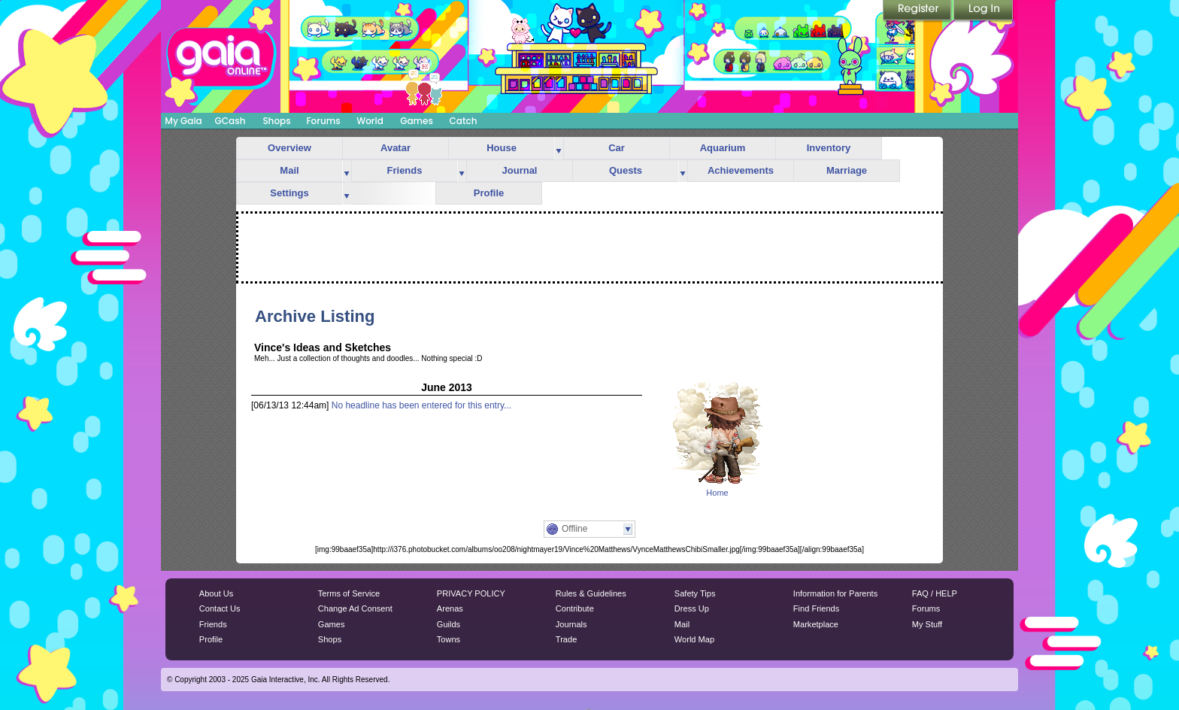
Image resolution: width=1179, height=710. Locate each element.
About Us (216, 593)
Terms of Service (349, 593)
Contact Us (220, 608)
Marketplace (815, 624)
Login (983, 11)
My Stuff (927, 624)
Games (416, 120)
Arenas (450, 608)
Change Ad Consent (355, 608)
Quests (625, 170)
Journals (571, 624)
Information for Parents (835, 593)
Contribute (575, 608)
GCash (230, 120)
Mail (289, 170)
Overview (289, 147)
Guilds (448, 624)
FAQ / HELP (934, 593)
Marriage (846, 170)
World (369, 120)
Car (616, 147)
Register (918, 11)
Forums (323, 120)
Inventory (829, 147)
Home (717, 492)
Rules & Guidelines (591, 593)
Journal (520, 170)
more (558, 148)
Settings (289, 193)
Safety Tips (695, 593)
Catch (463, 120)
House (501, 147)
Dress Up (691, 608)
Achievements (741, 170)
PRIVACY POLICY (471, 593)
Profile (489, 193)
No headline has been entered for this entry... (421, 405)
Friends (405, 170)
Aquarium (723, 147)
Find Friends (816, 608)
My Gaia (183, 120)
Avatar (395, 147)
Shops (276, 120)
